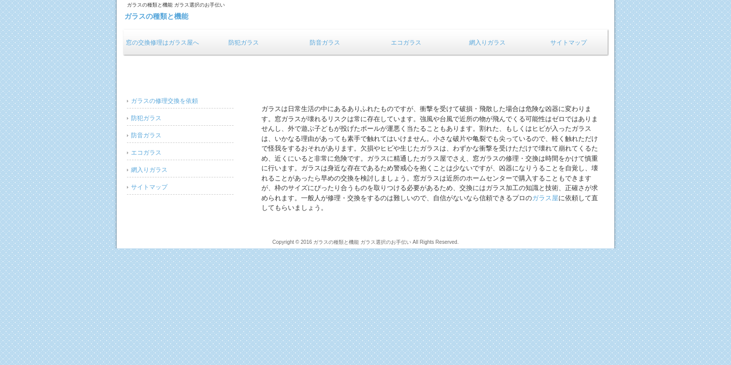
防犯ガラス (243, 42)
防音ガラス (325, 42)
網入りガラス (487, 42)
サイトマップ (568, 42)
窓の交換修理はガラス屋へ (162, 42)
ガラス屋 (545, 198)
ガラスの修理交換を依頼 (164, 100)
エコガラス (406, 42)
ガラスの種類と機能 (156, 16)
